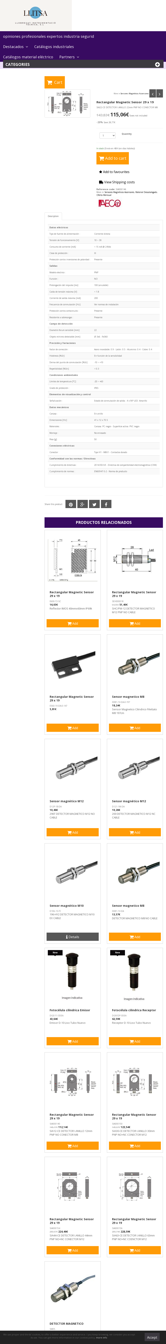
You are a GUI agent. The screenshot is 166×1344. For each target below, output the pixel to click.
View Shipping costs (117, 182)
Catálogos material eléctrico (28, 56)
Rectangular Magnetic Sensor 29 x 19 (72, 594)
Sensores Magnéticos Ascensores (135, 94)
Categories (83, 64)
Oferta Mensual (103, 195)
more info (101, 1337)
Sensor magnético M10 (67, 906)
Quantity (127, 133)
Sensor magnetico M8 (128, 697)
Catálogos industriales (54, 46)
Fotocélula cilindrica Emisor (70, 1010)
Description (53, 216)
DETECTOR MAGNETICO (67, 1324)
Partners (69, 56)
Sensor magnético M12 (67, 801)
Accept (152, 1337)
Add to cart (112, 158)
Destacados (15, 46)
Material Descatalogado (146, 192)
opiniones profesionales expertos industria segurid (48, 36)
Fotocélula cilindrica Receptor (134, 1010)
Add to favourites (114, 172)
